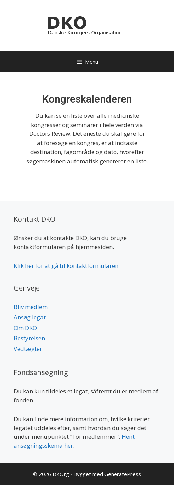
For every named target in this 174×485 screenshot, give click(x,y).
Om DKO (25, 328)
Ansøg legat (30, 317)
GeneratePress (122, 474)
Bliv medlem (31, 307)
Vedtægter (28, 349)
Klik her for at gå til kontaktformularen (66, 266)
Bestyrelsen (29, 338)
